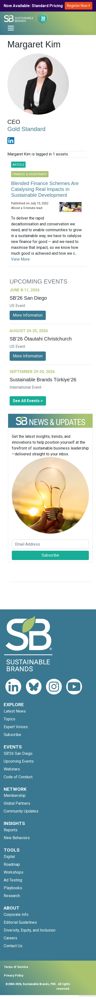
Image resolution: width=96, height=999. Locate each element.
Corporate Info (16, 914)
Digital (9, 856)
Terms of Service (16, 967)
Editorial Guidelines (20, 922)
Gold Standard (26, 129)
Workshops (13, 872)
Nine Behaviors (17, 837)
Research (12, 895)
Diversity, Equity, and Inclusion (29, 930)
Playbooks (13, 888)
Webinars (12, 769)
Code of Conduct (18, 777)
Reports (10, 830)
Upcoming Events (19, 761)
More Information (28, 315)
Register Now (78, 6)
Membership (15, 795)
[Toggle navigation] (11, 28)
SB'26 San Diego (18, 753)
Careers (10, 938)
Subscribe (50, 555)
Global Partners (17, 803)
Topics (9, 719)
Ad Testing (13, 880)
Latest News (15, 711)
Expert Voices (16, 727)
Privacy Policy (13, 975)
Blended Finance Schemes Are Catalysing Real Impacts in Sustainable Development (45, 189)
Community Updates (21, 811)
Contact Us (13, 946)
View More (20, 259)
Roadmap (12, 864)
